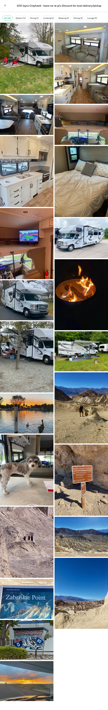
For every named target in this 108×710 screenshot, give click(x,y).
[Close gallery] (5, 5)
